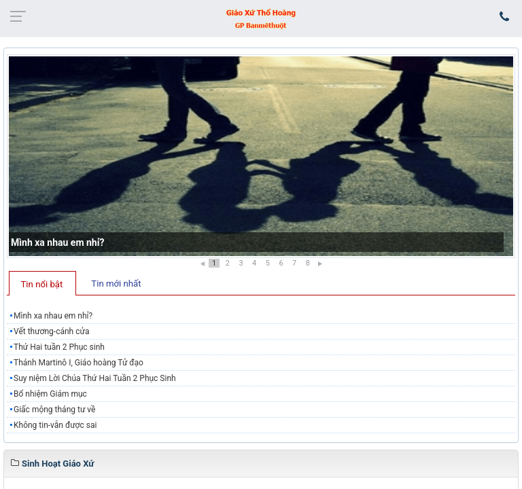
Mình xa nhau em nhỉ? (57, 242)
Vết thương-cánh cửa (51, 331)
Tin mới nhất (116, 283)
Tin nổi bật (42, 284)
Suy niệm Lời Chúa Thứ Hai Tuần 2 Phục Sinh (95, 378)
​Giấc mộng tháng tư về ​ (55, 409)
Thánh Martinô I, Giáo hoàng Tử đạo (78, 362)
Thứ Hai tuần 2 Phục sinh (59, 347)
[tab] (42, 283)
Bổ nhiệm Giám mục (50, 394)
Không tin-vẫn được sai (55, 425)
